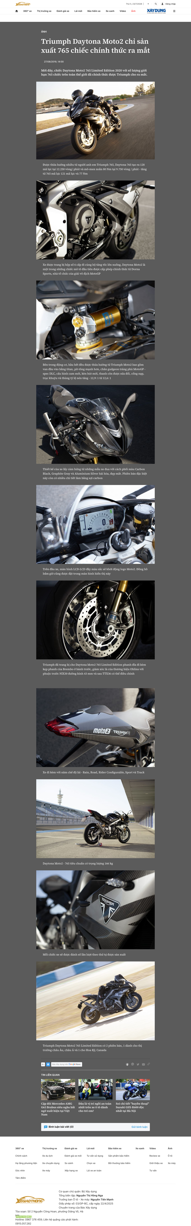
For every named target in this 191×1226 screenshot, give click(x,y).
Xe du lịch (47, 1155)
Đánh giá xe (63, 11)
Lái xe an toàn (94, 1170)
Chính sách (21, 1155)
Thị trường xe (44, 11)
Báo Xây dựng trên (66, 1064)
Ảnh (133, 11)
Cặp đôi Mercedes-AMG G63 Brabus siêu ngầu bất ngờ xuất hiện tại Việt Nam (58, 1109)
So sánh (69, 1163)
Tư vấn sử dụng (95, 1155)
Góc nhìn (20, 1170)
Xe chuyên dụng (50, 1163)
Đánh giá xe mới (73, 1155)
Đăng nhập (171, 4)
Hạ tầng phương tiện (26, 1163)
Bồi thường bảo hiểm (119, 1163)
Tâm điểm (20, 1177)
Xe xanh (110, 11)
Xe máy (46, 1170)
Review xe (154, 1155)
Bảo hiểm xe (93, 11)
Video (123, 11)
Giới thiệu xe (156, 1163)
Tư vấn (153, 1170)
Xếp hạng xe (71, 1170)
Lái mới (78, 11)
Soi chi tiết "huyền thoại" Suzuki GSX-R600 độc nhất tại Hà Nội (132, 1107)
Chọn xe (91, 1163)
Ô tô (170, 1155)
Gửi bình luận (140, 1127)
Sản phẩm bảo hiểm (118, 1155)
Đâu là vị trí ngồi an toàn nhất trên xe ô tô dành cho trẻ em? (94, 1107)
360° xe (27, 11)
